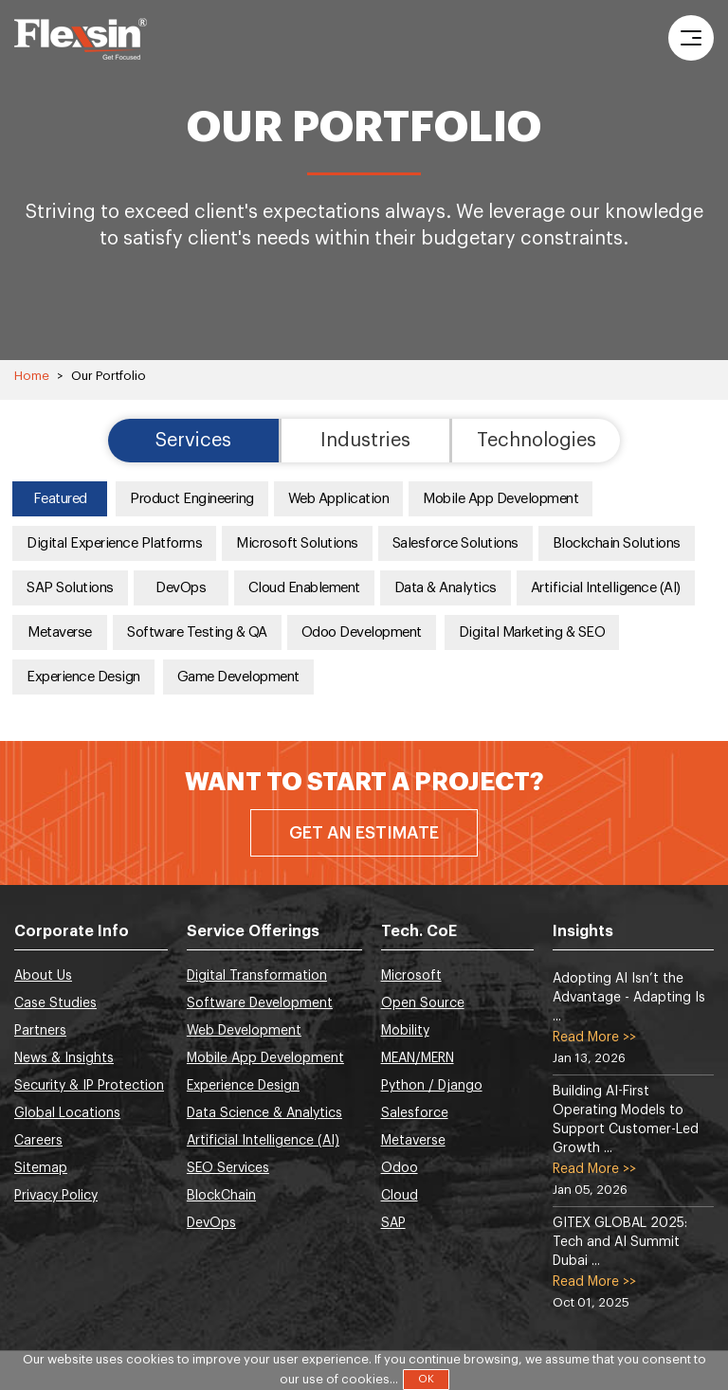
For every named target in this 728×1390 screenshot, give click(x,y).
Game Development (238, 677)
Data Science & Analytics (264, 1113)
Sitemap (40, 1168)
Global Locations (67, 1113)
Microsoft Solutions (297, 543)
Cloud (399, 1195)
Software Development (260, 1003)
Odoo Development (361, 632)
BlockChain (221, 1195)
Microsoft (411, 976)
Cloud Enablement (304, 588)
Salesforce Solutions (455, 543)
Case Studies (55, 1003)
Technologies (536, 440)
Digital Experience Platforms (114, 543)
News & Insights (64, 1058)
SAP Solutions (70, 588)
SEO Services (228, 1168)
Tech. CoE (419, 931)
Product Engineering (192, 499)
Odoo (399, 1168)
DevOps (180, 588)
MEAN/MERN (417, 1058)
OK (426, 1379)
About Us (43, 976)
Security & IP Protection (89, 1085)
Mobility (405, 1031)
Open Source (422, 1003)
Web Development (244, 1031)
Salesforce (414, 1113)
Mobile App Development (500, 499)
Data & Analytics (445, 588)
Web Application (339, 499)
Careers (38, 1140)
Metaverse (59, 632)
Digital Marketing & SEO (532, 632)
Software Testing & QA (197, 632)
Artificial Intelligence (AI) (606, 588)
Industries (365, 440)
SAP (393, 1223)
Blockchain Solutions (617, 543)
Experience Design (83, 677)
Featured (60, 499)
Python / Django (431, 1085)
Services (193, 440)
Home (31, 376)
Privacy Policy (56, 1195)
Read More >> (594, 1037)
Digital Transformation (257, 976)
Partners (40, 1031)
